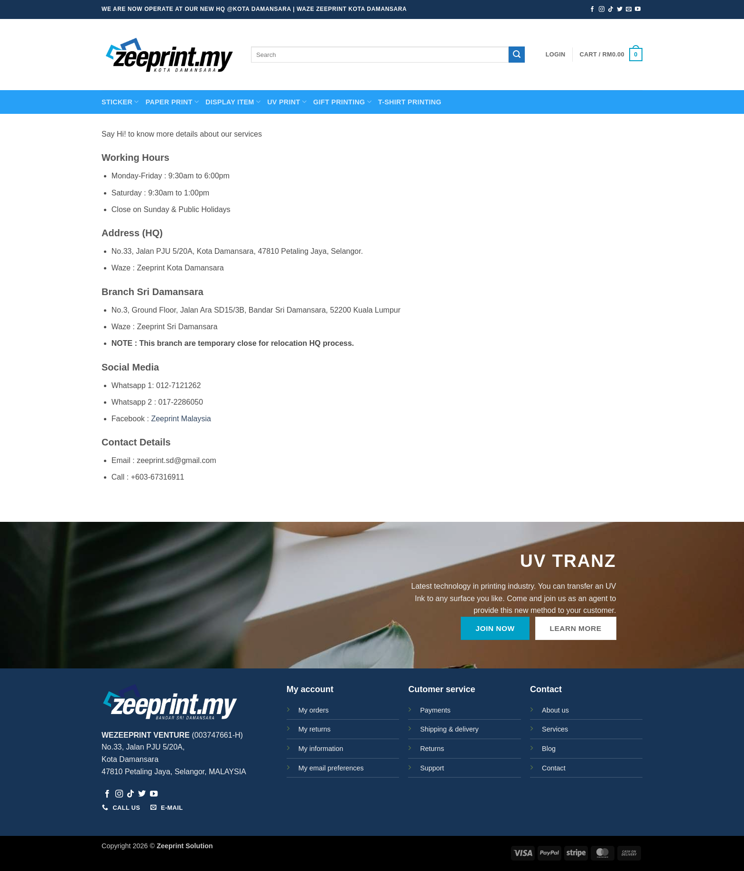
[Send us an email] (629, 9)
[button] (556, 54)
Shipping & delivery (449, 729)
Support (432, 768)
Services (555, 729)
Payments (435, 710)
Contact (554, 768)
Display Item (232, 101)
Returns (432, 748)
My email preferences (331, 768)
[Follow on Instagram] (601, 9)
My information (320, 748)
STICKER (120, 101)
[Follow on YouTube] (638, 9)
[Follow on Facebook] (592, 9)
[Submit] (517, 54)
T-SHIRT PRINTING (409, 102)
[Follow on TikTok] (611, 9)
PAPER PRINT (172, 101)
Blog (549, 748)
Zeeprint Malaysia (181, 419)
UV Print (287, 101)
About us (555, 710)
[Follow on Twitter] (620, 9)
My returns (314, 729)
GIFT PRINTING (342, 101)
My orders (313, 710)
